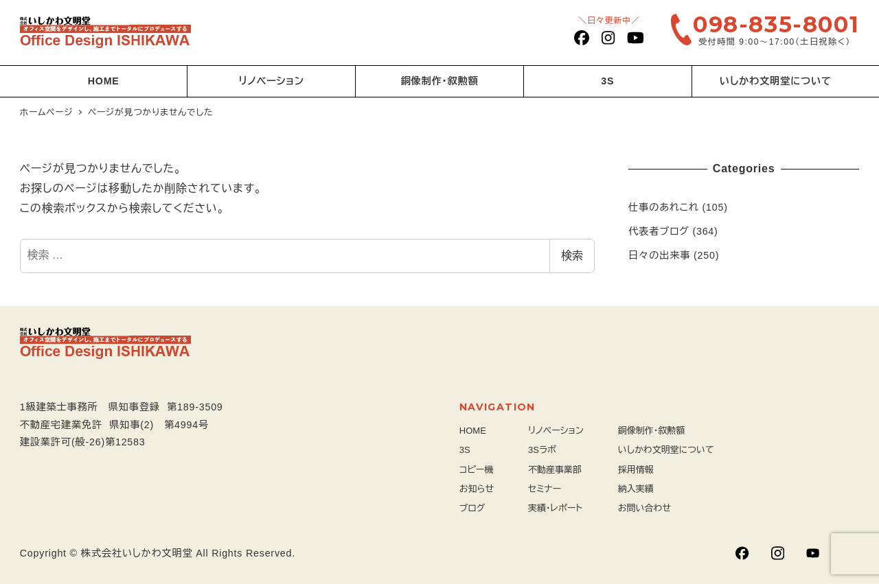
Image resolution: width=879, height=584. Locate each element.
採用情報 (636, 470)
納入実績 (636, 489)
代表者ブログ (658, 231)
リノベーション (556, 430)
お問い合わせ (644, 508)
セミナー (544, 489)
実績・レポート (555, 508)
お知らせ (476, 489)
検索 (572, 255)
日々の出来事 (659, 255)
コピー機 (476, 470)
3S (464, 450)
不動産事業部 (555, 470)
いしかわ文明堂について (666, 450)
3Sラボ (542, 450)
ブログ (472, 508)
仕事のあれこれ (663, 207)
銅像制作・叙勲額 (651, 430)
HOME (472, 430)
